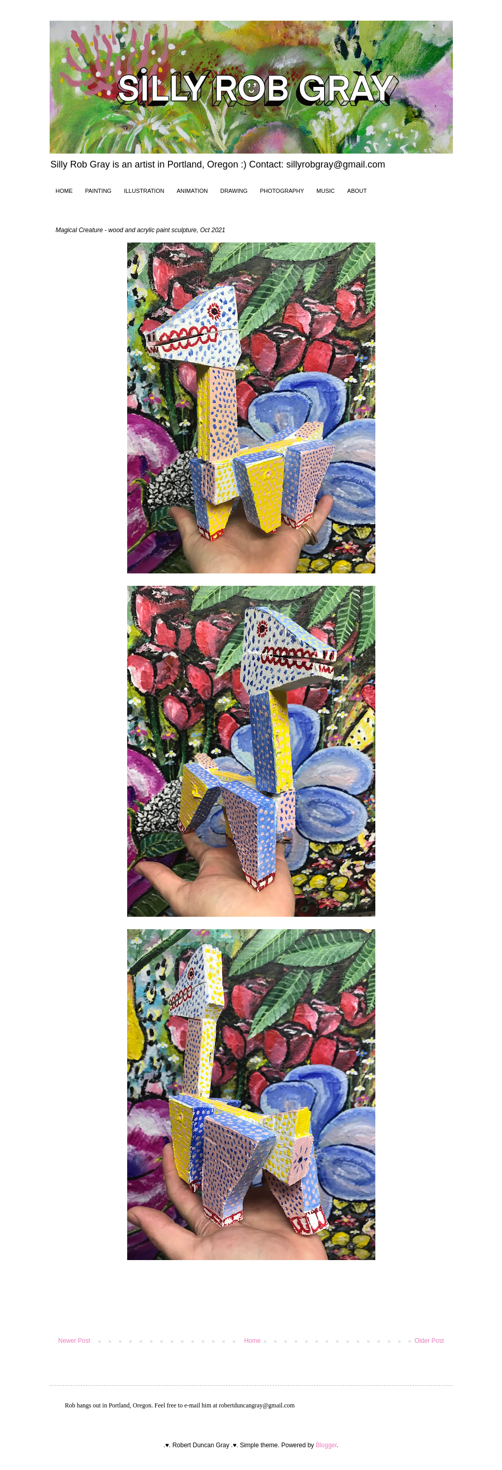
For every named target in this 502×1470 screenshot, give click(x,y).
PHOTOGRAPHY (282, 191)
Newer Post (74, 1340)
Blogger (326, 1445)
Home (252, 1340)
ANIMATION (192, 191)
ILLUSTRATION (144, 191)
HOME (64, 191)
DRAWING (234, 191)
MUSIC (325, 191)
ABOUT (357, 191)
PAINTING (98, 191)
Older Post (429, 1340)
